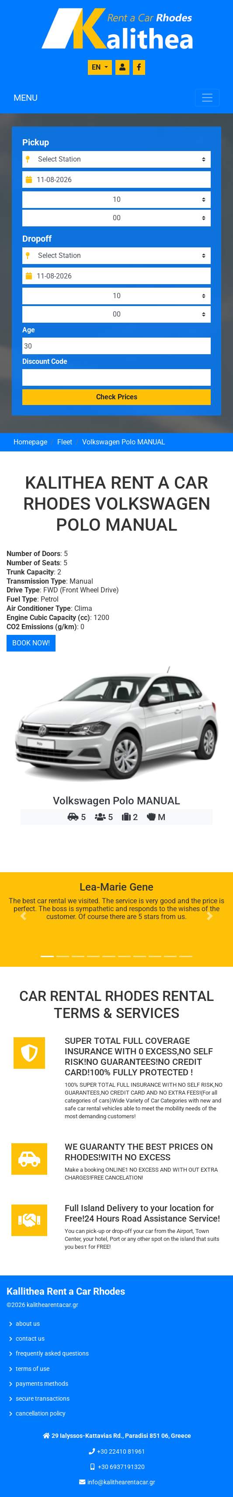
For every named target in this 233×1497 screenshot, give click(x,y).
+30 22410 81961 (121, 1451)
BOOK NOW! (31, 643)
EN (97, 67)
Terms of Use (32, 1369)
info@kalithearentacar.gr (121, 1482)
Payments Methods (42, 1384)
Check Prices (116, 397)
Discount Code (44, 362)
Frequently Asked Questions (52, 1353)
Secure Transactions (43, 1398)
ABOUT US (28, 1324)
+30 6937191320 (121, 1467)
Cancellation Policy (41, 1413)
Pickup (35, 142)
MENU (26, 97)
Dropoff (37, 238)
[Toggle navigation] (207, 97)
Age (28, 330)
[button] (23, 916)
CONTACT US (30, 1338)
